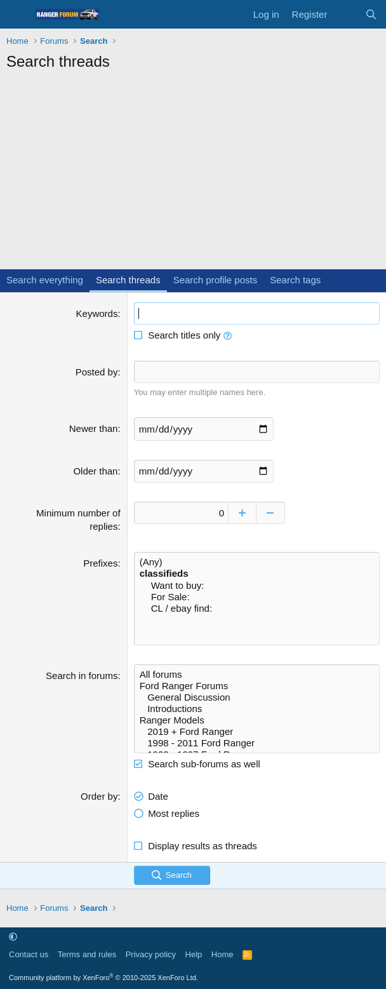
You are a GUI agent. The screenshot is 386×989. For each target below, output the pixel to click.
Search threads (128, 279)
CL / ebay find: (256, 608)
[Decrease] (272, 512)
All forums (256, 674)
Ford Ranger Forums (256, 685)
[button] (227, 335)
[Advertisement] (193, 173)
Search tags (295, 279)
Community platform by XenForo (103, 977)
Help (194, 954)
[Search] (371, 14)
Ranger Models (256, 719)
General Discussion (256, 697)
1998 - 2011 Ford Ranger (256, 742)
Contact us (28, 954)
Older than (95, 470)
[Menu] (17, 14)
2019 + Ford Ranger (256, 731)
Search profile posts (215, 279)
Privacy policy (151, 954)
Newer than (93, 428)
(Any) (256, 561)
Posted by (97, 372)
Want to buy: (256, 585)
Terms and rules (87, 954)
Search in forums (81, 674)
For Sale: (256, 596)
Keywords (97, 313)
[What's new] (345, 14)
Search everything (44, 279)
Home (222, 954)
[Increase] (243, 512)
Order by (99, 795)
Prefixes (100, 562)
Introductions (256, 708)
